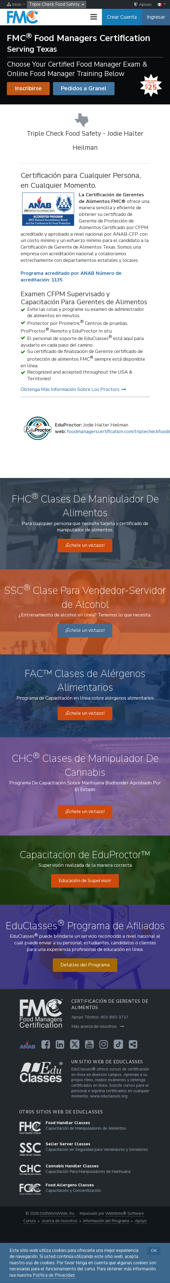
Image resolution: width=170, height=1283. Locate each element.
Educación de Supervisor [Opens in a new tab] (85, 880)
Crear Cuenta (122, 17)
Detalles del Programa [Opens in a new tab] (85, 965)
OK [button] (154, 1250)
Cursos (29, 1221)
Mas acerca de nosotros (97, 1026)
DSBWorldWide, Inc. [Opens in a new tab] (57, 1213)
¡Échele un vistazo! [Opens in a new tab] (85, 545)
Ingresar (156, 17)
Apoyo (141, 1221)
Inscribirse (28, 88)
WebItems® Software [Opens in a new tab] (124, 1213)
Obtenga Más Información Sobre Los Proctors (73, 389)
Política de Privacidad (53, 1275)
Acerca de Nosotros (59, 1221)
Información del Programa (106, 1221)
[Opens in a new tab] (45, 1044)
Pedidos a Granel (84, 88)
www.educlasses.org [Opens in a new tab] (108, 1096)
